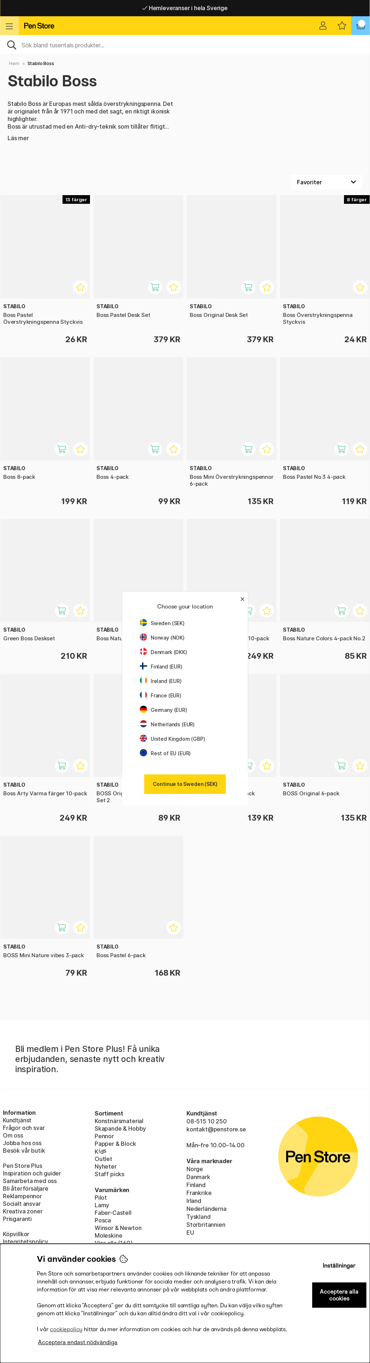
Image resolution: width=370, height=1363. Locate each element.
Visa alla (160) (113, 1243)
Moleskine (108, 1235)
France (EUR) (160, 695)
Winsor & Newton (118, 1227)
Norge (194, 1169)
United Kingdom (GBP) (172, 739)
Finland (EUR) (161, 666)
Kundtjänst (17, 1120)
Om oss (13, 1135)
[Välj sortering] (326, 182)
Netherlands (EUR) (167, 724)
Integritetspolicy (25, 1241)
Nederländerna (206, 1208)
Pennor (104, 1136)
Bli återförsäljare (25, 1188)
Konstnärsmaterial (119, 1121)
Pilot (101, 1197)
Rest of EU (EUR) (165, 753)
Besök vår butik (24, 1150)
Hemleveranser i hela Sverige (185, 8)
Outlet (103, 1158)
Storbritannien (205, 1224)
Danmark (198, 1177)
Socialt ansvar (22, 1203)
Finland (196, 1184)
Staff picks (109, 1174)
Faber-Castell (113, 1212)
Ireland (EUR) (161, 681)
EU (190, 1232)
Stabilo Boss (40, 63)
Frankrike (198, 1192)
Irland (193, 1200)
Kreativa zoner (23, 1211)
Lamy (102, 1205)
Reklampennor (22, 1196)
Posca (103, 1220)
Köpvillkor (16, 1234)
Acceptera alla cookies (339, 1295)
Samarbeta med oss (30, 1180)
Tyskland (198, 1216)
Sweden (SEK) (162, 623)
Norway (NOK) (162, 638)
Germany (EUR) (163, 710)
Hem (14, 63)
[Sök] (185, 44)
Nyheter (106, 1166)
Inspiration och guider (32, 1173)
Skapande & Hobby (120, 1128)
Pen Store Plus (22, 1165)
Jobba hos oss (22, 1143)
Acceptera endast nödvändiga (77, 1342)
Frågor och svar (23, 1127)
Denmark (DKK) (163, 652)
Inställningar (339, 1265)
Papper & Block (115, 1143)
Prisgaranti (17, 1218)
